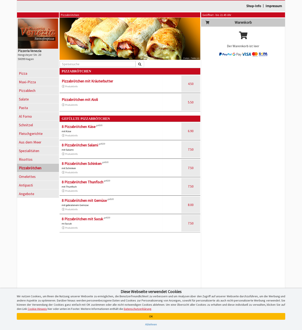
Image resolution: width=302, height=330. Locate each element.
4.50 (191, 84)
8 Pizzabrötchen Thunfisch (82, 182)
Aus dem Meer (30, 142)
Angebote (26, 193)
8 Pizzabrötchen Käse (78, 126)
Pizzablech (27, 90)
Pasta (23, 107)
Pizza (23, 73)
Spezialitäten (29, 150)
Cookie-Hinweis (37, 309)
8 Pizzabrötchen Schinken (82, 163)
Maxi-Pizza (27, 82)
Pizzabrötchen (30, 168)
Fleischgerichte (31, 133)
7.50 (191, 149)
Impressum (274, 6)
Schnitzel (26, 125)
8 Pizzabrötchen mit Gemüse (84, 200)
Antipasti (26, 185)
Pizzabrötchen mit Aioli (80, 99)
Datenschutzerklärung (137, 309)
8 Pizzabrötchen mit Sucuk (82, 219)
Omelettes (27, 176)
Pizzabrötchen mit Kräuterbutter (87, 81)
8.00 (191, 205)
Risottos (26, 159)
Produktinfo (70, 86)
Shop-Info (253, 6)
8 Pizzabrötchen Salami (80, 145)
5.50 (191, 102)
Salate (24, 99)
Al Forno (25, 116)
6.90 (191, 131)
